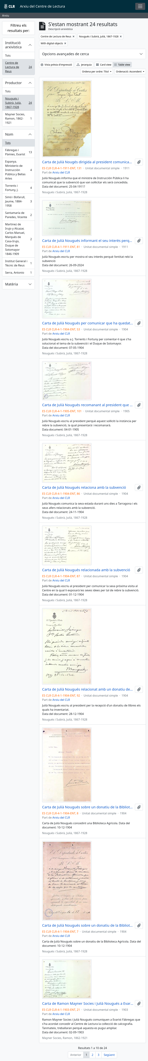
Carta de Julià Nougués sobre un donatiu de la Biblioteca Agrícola (88, 807)
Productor (13, 82)
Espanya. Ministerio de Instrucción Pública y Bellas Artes (18, 170)
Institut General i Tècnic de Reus (18, 263)
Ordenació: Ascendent (129, 71)
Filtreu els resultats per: (19, 28)
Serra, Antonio (18, 273)
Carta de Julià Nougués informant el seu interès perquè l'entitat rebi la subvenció (88, 241)
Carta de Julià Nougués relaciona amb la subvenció (84, 487)
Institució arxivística (13, 44)
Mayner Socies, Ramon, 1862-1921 (18, 118)
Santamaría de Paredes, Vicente (18, 215)
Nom (9, 134)
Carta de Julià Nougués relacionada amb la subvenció (86, 570)
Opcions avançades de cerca (65, 53)
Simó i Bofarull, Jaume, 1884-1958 (18, 201)
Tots (8, 55)
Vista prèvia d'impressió (56, 64)
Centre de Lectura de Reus (18, 67)
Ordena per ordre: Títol (95, 71)
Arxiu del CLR (61, 172)
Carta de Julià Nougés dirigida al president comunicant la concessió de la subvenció (88, 162)
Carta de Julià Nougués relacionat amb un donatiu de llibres (88, 689)
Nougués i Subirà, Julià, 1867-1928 (18, 103)
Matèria (11, 284)
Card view (103, 64)
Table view (122, 64)
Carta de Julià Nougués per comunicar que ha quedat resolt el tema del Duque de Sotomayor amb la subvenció (88, 323)
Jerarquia (84, 64)
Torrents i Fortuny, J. (18, 188)
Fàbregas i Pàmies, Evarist (18, 152)
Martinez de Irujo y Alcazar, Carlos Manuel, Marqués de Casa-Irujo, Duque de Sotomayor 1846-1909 (18, 239)
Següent (109, 1055)
